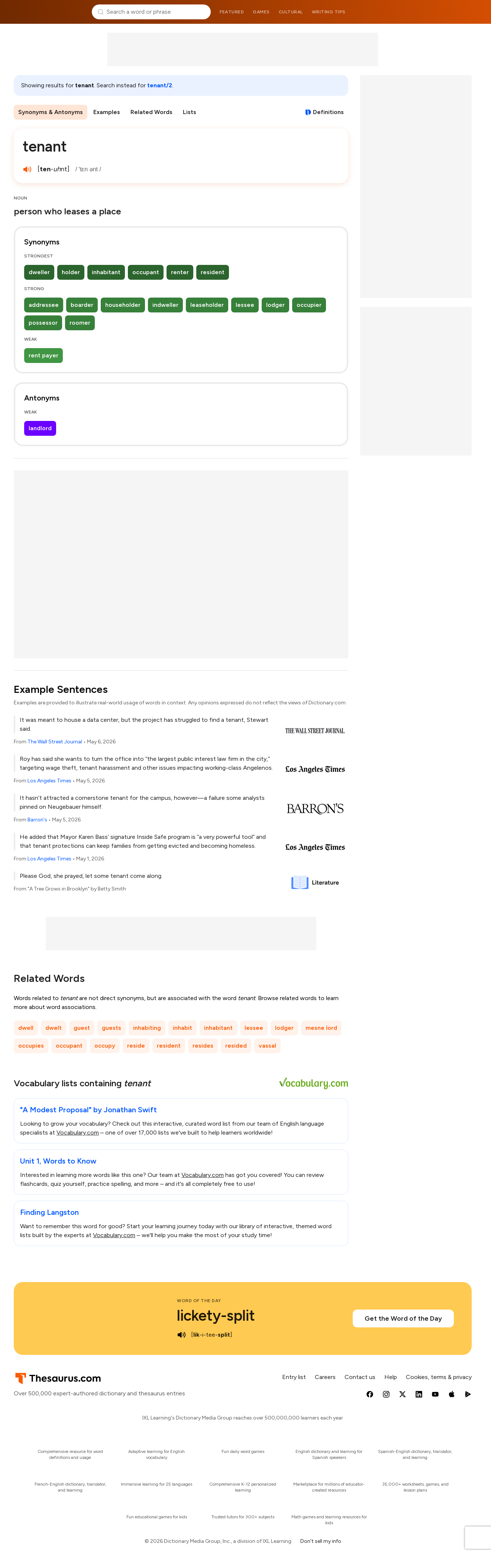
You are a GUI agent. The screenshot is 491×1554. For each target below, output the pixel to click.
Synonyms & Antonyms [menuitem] (50, 112)
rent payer (43, 355)
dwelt (53, 1027)
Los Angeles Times (49, 781)
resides (203, 1045)
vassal (267, 1045)
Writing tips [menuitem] (329, 11)
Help (390, 1377)
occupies (31, 1045)
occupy (104, 1045)
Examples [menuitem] (106, 112)
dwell (25, 1027)
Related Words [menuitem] (151, 112)
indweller (165, 304)
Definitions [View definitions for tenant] (328, 112)
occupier (309, 304)
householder (122, 304)
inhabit (182, 1027)
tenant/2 (159, 85)
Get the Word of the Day (403, 1318)
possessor (43, 322)
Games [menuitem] (261, 11)
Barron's (37, 820)
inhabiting (147, 1027)
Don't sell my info (320, 1541)
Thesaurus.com (50, 12)
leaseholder (207, 304)
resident (212, 272)
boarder (82, 304)
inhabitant (106, 272)
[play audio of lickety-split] (181, 1334)
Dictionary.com (441, 11)
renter (180, 272)
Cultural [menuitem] (291, 11)
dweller (39, 272)
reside (136, 1045)
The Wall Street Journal (55, 742)
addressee (44, 304)
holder (71, 272)
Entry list (294, 1377)
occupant (145, 272)
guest (82, 1027)
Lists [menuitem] (189, 112)
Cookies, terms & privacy (439, 1377)
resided (236, 1045)
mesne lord (321, 1027)
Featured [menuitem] (232, 11)
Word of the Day (199, 1300)
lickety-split (216, 1315)
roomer (80, 322)
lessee (245, 304)
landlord (40, 428)
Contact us (360, 1377)
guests (111, 1027)
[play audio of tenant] (27, 169)
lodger (275, 304)
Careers (325, 1377)
